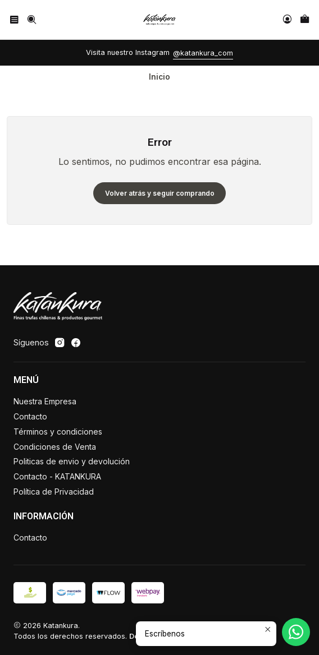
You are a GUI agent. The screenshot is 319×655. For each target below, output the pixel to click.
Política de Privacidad (53, 491)
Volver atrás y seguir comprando (160, 193)
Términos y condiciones (57, 431)
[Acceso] (287, 19)
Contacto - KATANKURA (57, 476)
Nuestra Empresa (44, 401)
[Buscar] (31, 19)
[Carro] (304, 19)
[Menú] (14, 19)
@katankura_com (203, 53)
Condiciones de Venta (54, 446)
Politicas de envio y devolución (71, 461)
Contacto (30, 416)
